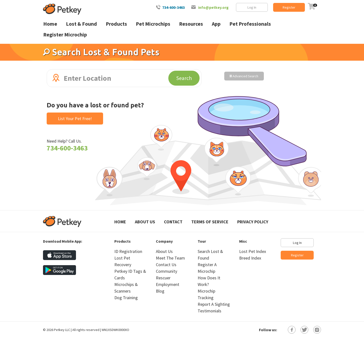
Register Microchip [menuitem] (65, 34)
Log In (251, 7)
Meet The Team (170, 258)
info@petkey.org (213, 7)
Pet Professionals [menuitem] (250, 24)
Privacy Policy (252, 222)
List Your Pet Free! (75, 118)
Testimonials (209, 311)
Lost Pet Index (252, 251)
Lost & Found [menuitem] (81, 24)
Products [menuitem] (116, 24)
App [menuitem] (216, 24)
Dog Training (126, 297)
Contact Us (166, 264)
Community (166, 271)
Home (120, 222)
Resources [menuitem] (191, 24)
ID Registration (128, 251)
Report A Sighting (214, 304)
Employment (167, 284)
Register (289, 7)
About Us (145, 222)
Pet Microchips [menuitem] (153, 24)
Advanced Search (244, 76)
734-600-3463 (173, 7)
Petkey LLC (62, 330)
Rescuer (163, 278)
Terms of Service (209, 222)
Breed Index (250, 258)
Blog (160, 291)
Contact (173, 222)
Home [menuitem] (50, 24)
